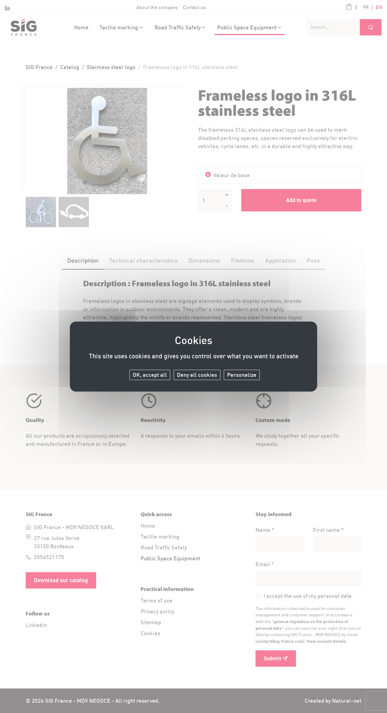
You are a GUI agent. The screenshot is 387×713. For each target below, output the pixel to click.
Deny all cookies (197, 374)
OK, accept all (150, 374)
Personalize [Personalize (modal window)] (241, 374)
